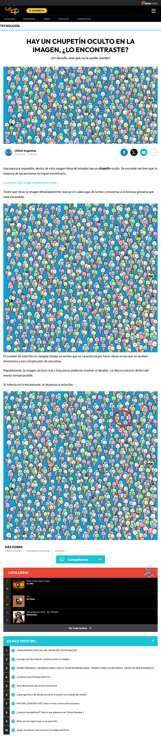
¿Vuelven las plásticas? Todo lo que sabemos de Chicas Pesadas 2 (50, 712)
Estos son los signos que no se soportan (37, 721)
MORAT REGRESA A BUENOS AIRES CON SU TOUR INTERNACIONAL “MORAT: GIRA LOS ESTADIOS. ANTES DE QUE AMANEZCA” (86, 668)
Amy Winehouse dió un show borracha (37, 685)
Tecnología (10, 26)
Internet (60, 550)
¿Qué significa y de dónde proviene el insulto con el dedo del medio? (52, 694)
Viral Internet (13, 550)
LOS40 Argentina (25, 150)
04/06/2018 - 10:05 (26, 154)
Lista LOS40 (9, 19)
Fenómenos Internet (38, 550)
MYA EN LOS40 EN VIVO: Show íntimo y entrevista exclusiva (48, 703)
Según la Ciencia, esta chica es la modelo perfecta (43, 729)
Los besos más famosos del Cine (33, 676)
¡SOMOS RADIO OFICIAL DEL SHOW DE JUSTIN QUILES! (47, 650)
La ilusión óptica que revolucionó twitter (30, 183)
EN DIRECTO (38, 10)
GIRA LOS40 (63, 19)
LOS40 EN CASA (84, 19)
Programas (29, 19)
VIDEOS (46, 19)
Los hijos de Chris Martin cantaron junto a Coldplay (43, 659)
